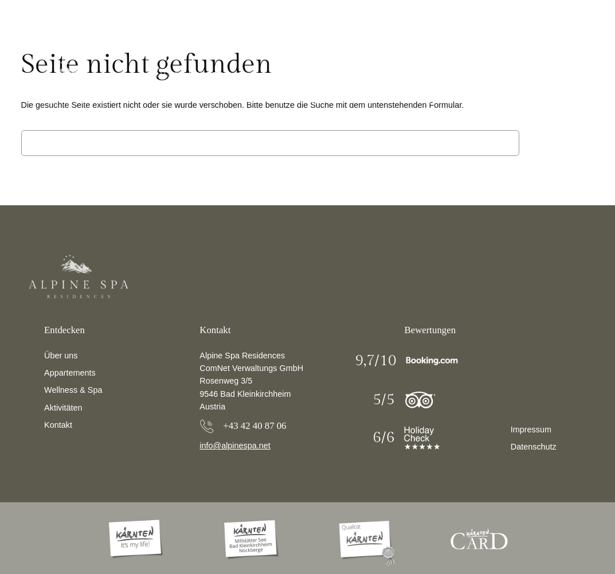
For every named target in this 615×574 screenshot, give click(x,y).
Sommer (160, 75)
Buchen (549, 100)
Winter (207, 75)
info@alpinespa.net (234, 445)
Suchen (559, 142)
